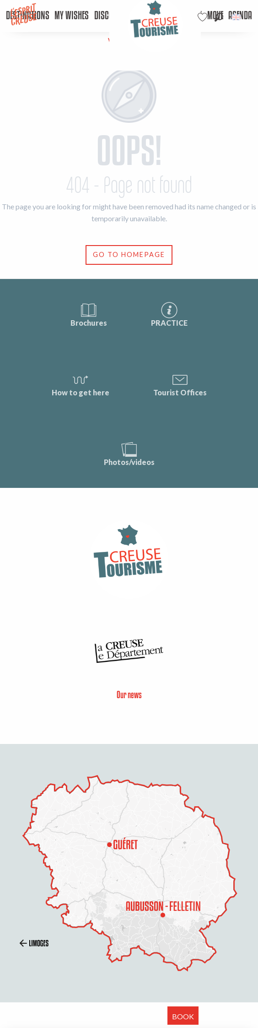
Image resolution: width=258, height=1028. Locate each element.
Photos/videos (129, 453)
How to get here (80, 384)
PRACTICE (169, 314)
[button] (219, 17)
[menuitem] (71, 16)
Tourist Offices (180, 384)
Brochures (88, 314)
